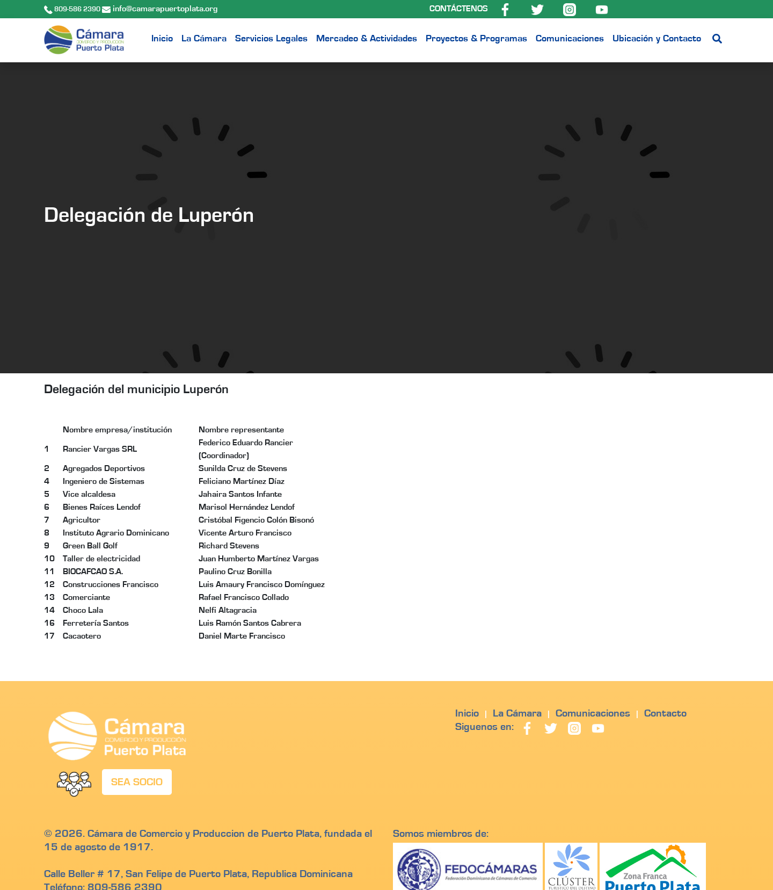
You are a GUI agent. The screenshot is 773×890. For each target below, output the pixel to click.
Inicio (162, 39)
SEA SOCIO (137, 782)
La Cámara (204, 39)
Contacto (665, 713)
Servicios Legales (271, 39)
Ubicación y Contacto (656, 39)
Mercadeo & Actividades (366, 39)
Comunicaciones (570, 39)
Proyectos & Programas (476, 39)
